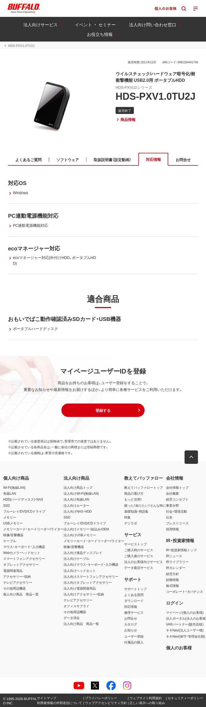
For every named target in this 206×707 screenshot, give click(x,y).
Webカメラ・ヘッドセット (21, 552)
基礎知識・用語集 (136, 511)
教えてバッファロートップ (143, 487)
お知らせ (130, 630)
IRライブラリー (177, 561)
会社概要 (172, 493)
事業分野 (172, 505)
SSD (6, 505)
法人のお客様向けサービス (143, 561)
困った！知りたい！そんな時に (145, 505)
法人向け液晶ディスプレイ (83, 552)
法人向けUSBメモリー (80, 534)
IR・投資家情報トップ (181, 549)
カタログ (130, 624)
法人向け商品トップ (78, 487)
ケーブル (9, 540)
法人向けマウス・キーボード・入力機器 (91, 564)
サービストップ (135, 544)
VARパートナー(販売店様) (185, 624)
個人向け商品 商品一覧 (21, 594)
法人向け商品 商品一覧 (81, 623)
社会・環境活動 (176, 511)
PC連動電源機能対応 (33, 215)
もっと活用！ (133, 499)
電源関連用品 (13, 570)
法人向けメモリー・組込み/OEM (86, 529)
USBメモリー (13, 523)
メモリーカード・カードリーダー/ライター (33, 529)
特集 (127, 517)
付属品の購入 (134, 642)
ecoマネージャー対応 (34, 248)
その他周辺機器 (14, 588)
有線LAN (9, 493)
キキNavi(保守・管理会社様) (185, 636)
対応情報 (130, 606)
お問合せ (130, 618)
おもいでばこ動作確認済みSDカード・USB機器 (64, 319)
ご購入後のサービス (138, 555)
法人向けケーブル (76, 558)
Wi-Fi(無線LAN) (14, 487)
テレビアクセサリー (17, 582)
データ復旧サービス (138, 567)
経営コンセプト (177, 499)
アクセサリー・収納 (17, 576)
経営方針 (172, 573)
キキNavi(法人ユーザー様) (185, 630)
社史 (169, 517)
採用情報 (172, 529)
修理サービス (134, 612)
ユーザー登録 (134, 636)
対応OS (17, 183)
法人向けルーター (76, 505)
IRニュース (174, 555)
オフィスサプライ (76, 606)
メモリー (9, 517)
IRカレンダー (175, 567)
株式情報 (172, 585)
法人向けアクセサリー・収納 (84, 594)
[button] (103, 410)
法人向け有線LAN (76, 499)
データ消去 (72, 617)
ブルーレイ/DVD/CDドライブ (24, 511)
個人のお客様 (179, 647)
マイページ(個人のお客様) (185, 612)
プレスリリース (177, 523)
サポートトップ (135, 588)
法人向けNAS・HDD (78, 511)
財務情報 (172, 579)
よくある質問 (134, 594)
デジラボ (130, 523)
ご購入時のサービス (138, 549)
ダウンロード (134, 600)
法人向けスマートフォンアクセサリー (91, 576)
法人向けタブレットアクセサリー (88, 582)
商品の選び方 (134, 493)
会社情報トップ (177, 487)
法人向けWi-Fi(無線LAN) (81, 493)
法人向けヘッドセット (80, 570)
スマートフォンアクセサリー (24, 558)
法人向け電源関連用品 (80, 588)
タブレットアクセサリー (21, 564)
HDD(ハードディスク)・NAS (23, 499)
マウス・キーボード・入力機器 (24, 546)
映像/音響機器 (13, 534)
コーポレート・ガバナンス (184, 591)
